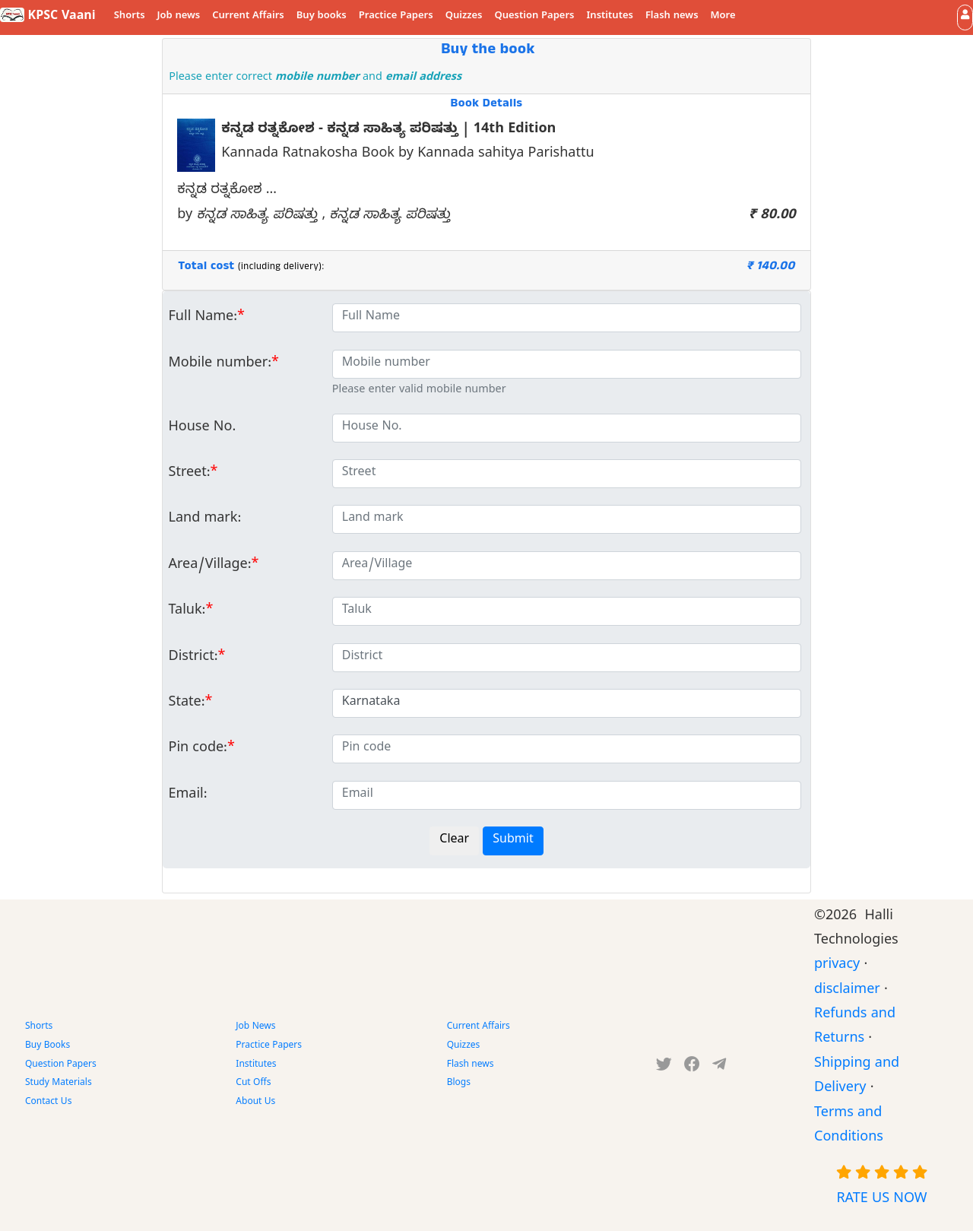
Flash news (672, 17)
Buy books (321, 17)
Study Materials (58, 1083)
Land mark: (205, 519)
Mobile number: (220, 364)
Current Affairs (248, 17)
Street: (190, 474)
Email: (188, 795)
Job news (179, 17)
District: (193, 658)
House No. (202, 428)
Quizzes (464, 17)
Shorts (129, 17)
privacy (837, 966)
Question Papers (534, 17)
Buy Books (47, 1046)
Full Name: (203, 318)
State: (187, 703)
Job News (255, 1027)
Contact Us (48, 1102)
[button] (965, 17)
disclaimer (847, 991)
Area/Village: (210, 566)
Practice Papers (396, 17)
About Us (255, 1102)
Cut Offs (253, 1083)
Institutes (610, 17)
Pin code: (198, 749)
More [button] (723, 17)
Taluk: (187, 611)
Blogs (459, 1083)
